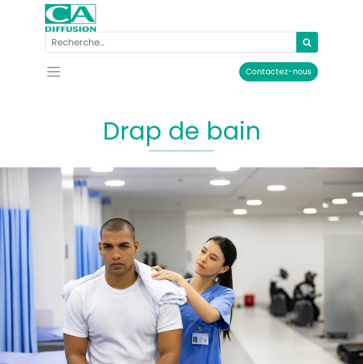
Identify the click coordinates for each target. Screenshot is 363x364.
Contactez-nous (278, 71)
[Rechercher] (307, 42)
